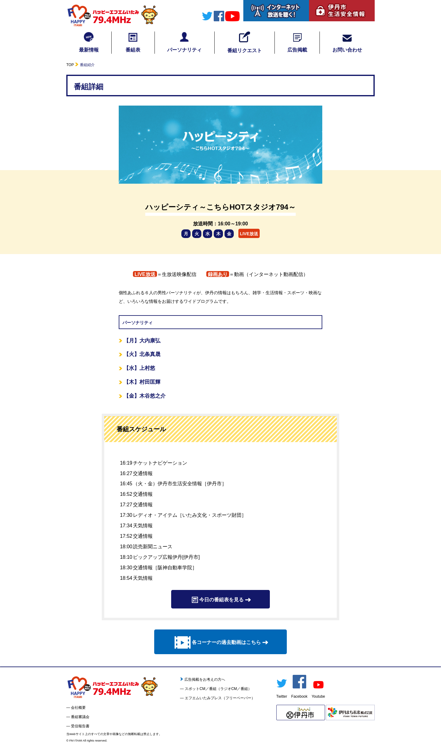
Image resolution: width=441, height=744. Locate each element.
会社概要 (78, 707)
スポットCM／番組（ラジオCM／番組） (218, 689)
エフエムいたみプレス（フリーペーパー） (220, 698)
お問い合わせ (347, 41)
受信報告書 (80, 726)
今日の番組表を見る (220, 600)
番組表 (133, 41)
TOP (70, 65)
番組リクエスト (244, 42)
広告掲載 (297, 41)
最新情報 (89, 41)
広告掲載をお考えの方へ (202, 679)
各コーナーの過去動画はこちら (220, 642)
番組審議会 (80, 717)
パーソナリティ (184, 41)
